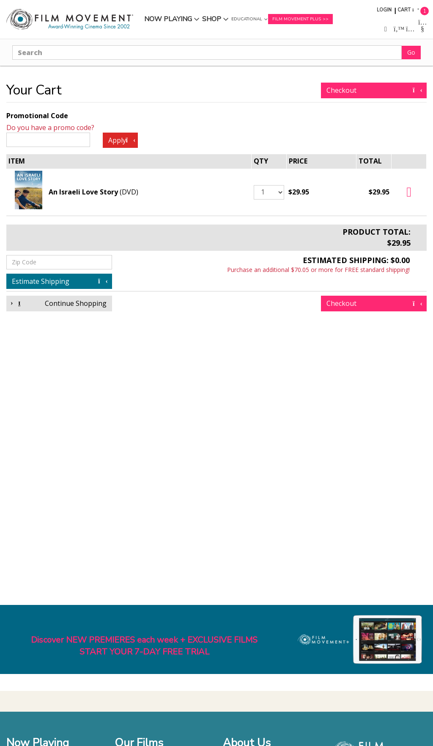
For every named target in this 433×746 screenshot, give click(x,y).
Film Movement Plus (296, 19)
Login (384, 10)
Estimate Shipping (59, 281)
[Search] (207, 52)
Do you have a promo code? (50, 127)
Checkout (373, 90)
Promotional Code (37, 115)
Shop (211, 19)
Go (411, 52)
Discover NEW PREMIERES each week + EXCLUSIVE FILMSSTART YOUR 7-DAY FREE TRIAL (144, 646)
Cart (404, 10)
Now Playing (168, 19)
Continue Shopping (59, 303)
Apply (121, 140)
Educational (246, 19)
